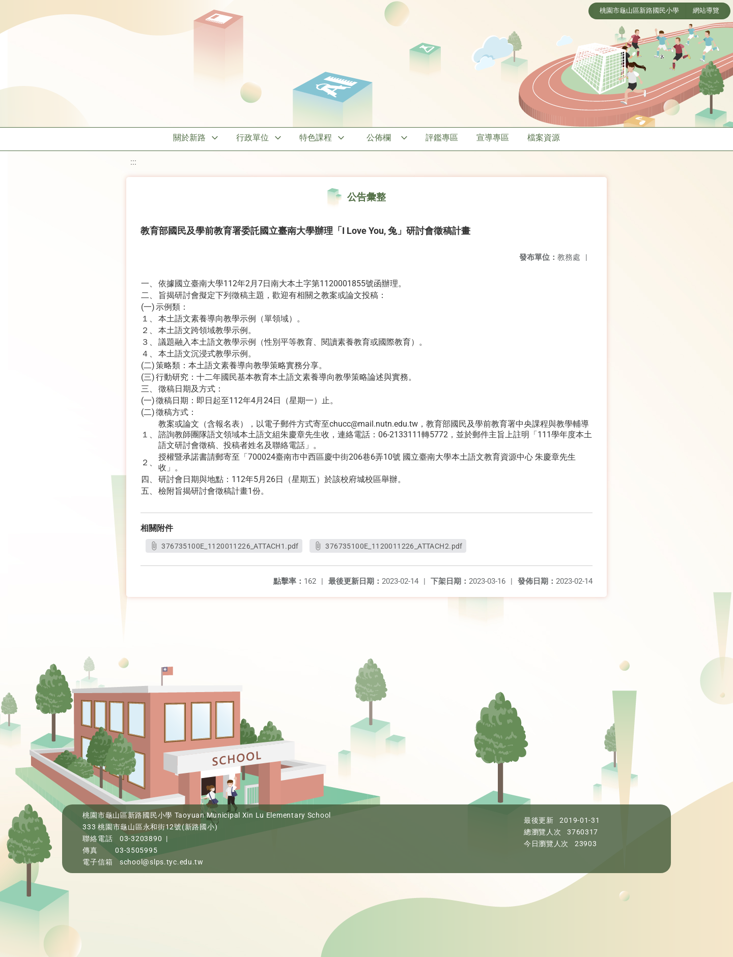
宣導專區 (492, 137)
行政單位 (252, 137)
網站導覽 (706, 10)
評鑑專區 (442, 137)
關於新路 (189, 137)
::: (133, 162)
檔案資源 (543, 137)
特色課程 (315, 137)
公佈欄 (378, 137)
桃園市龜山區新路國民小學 (639, 10)
